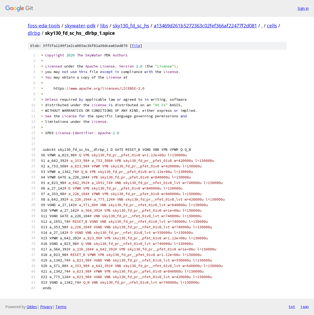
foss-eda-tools (44, 25)
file (136, 45)
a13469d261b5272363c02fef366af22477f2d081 (205, 25)
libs (104, 25)
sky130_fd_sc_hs (131, 25)
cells (272, 25)
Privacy (46, 306)
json (304, 306)
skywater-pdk (80, 25)
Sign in (303, 8)
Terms (61, 306)
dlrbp (34, 33)
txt (292, 306)
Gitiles (32, 306)
